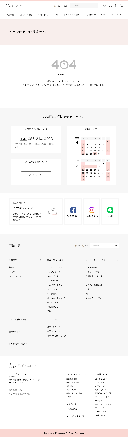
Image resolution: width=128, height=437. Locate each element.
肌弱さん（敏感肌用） (95, 285)
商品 (58, 6)
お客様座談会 (71, 409)
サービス (98, 401)
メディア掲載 (71, 390)
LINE (110, 212)
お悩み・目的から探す (96, 260)
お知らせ (70, 397)
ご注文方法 (99, 382)
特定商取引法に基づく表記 (19, 394)
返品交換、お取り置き (104, 393)
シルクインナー (53, 276)
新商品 (12, 267)
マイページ (99, 408)
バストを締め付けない (95, 267)
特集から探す (15, 332)
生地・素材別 (43, 15)
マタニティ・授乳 (93, 298)
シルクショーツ (53, 272)
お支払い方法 (100, 386)
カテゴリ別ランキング (56, 336)
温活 (87, 280)
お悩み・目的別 (26, 15)
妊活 (87, 289)
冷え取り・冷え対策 (94, 276)
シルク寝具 (52, 294)
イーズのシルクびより (76, 416)
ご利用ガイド (101, 374)
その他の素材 (53, 302)
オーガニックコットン (56, 298)
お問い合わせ (100, 415)
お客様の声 (91, 15)
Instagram (91, 212)
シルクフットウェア (55, 285)
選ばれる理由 (71, 379)
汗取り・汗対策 (92, 272)
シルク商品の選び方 (72, 15)
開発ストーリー (72, 382)
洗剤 (49, 311)
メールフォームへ (36, 175)
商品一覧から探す (55, 260)
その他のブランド (54, 307)
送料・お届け (100, 390)
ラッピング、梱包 (102, 397)
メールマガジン (101, 412)
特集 (57, 15)
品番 (65, 6)
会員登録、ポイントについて (106, 404)
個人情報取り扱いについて (19, 390)
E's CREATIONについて (77, 374)
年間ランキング (53, 331)
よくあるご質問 (101, 379)
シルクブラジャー (54, 267)
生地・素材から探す (18, 319)
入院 (87, 294)
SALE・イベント (16, 276)
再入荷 (12, 272)
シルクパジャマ (53, 280)
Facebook (73, 212)
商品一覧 (10, 15)
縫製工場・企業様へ (74, 393)
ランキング (52, 319)
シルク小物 (52, 289)
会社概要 (70, 386)
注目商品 (13, 260)
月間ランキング (53, 327)
